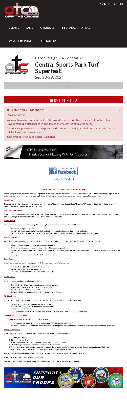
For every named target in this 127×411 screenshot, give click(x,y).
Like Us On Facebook (63, 179)
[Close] (119, 110)
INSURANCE (69, 27)
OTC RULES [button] (48, 27)
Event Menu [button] (63, 100)
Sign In (118, 3)
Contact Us (48, 40)
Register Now (63, 85)
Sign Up (105, 3)
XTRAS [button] (86, 27)
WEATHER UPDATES (21, 40)
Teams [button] (29, 27)
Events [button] (14, 27)
